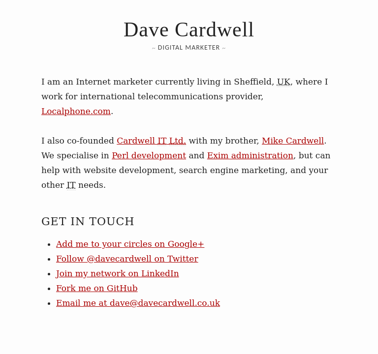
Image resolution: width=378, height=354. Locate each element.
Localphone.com (76, 111)
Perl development (149, 155)
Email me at (138, 303)
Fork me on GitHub (97, 288)
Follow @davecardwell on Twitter (127, 259)
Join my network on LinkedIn (117, 273)
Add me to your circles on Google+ (130, 244)
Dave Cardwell (189, 29)
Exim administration (250, 155)
